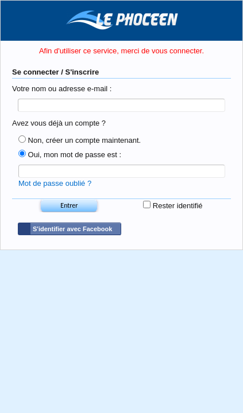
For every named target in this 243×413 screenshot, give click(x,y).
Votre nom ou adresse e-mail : (61, 88)
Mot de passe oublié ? (54, 187)
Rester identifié (172, 209)
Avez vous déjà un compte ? (59, 125)
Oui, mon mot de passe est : (69, 157)
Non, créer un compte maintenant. (79, 142)
